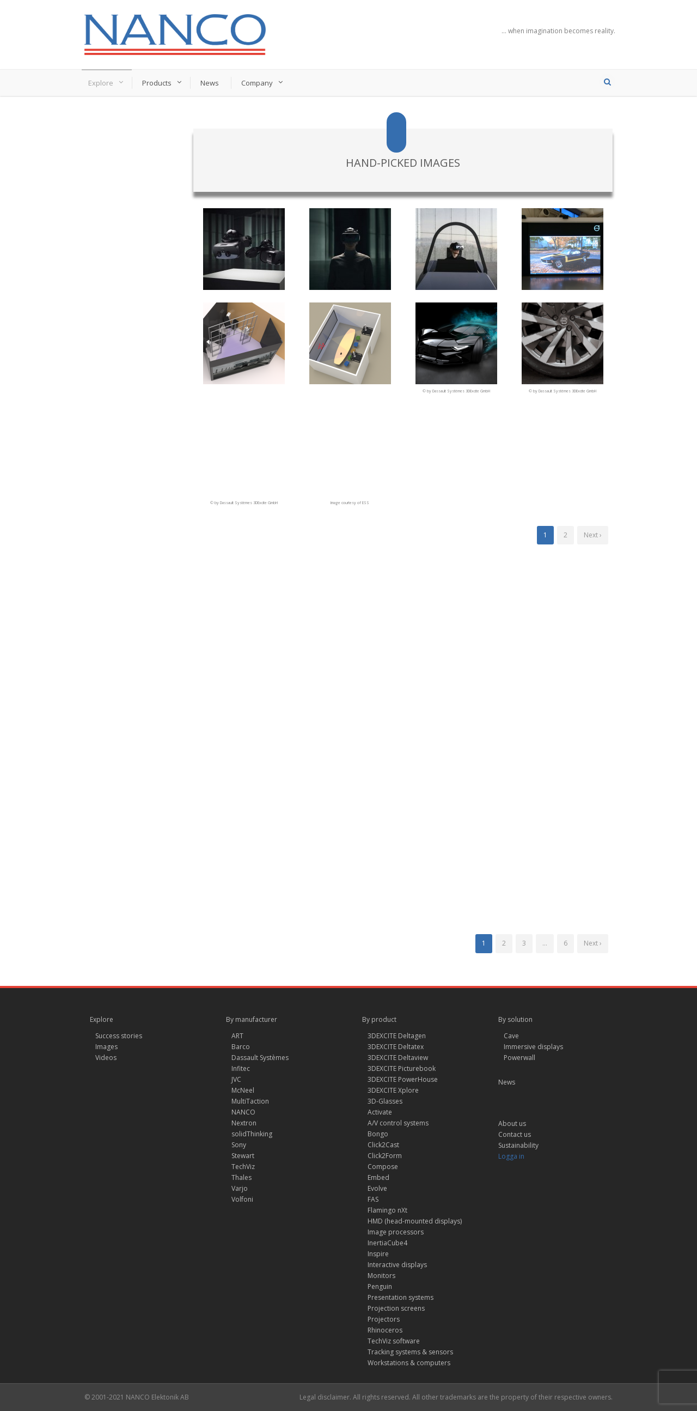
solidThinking (251, 1134)
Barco (240, 1046)
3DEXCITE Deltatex (396, 1046)
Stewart (242, 1155)
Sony (238, 1144)
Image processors (396, 1232)
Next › (593, 535)
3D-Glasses (385, 1101)
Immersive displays (533, 1046)
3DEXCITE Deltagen (397, 1035)
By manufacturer (251, 1019)
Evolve (377, 1188)
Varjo (239, 1188)
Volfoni (242, 1199)
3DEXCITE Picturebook (402, 1068)
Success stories (118, 1035)
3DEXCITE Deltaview (398, 1057)
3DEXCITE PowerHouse (403, 1079)
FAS (373, 1199)
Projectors (384, 1319)
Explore (100, 83)
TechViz (243, 1166)
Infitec (240, 1068)
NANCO (243, 1112)
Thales (241, 1177)
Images (106, 1046)
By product (379, 1019)
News (209, 83)
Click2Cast (383, 1144)
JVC (236, 1079)
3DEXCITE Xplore (393, 1090)
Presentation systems (400, 1297)
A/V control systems (398, 1123)
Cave (511, 1035)
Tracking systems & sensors (410, 1352)
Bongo (378, 1134)
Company (257, 83)
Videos (106, 1057)
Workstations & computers (409, 1362)
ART (237, 1035)
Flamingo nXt (387, 1210)
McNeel (242, 1090)
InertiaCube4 (387, 1243)
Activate (380, 1112)
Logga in (511, 1156)
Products (157, 83)
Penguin (380, 1286)
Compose (383, 1166)
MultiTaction (250, 1101)
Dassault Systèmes (260, 1057)
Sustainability (518, 1145)
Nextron (243, 1123)
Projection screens (396, 1308)
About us (512, 1123)
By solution (515, 1019)
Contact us (514, 1134)
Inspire (378, 1253)
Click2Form (385, 1155)
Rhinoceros (385, 1330)
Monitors (381, 1275)
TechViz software (394, 1341)
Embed (378, 1177)
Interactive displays (397, 1264)
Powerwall (519, 1057)
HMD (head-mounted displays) (415, 1221)
